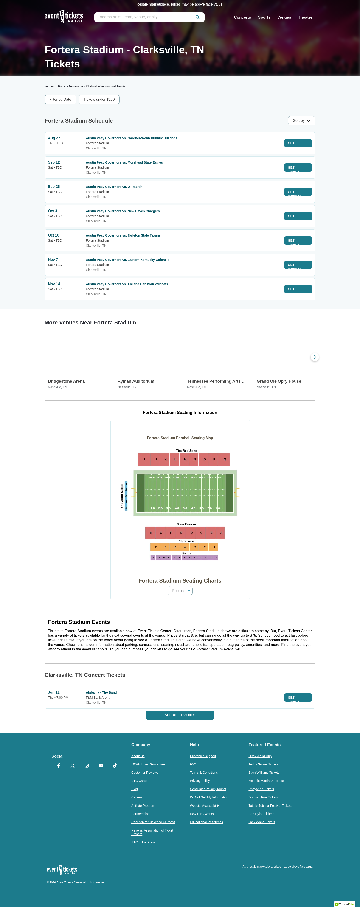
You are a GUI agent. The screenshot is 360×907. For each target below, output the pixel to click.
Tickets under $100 (99, 99)
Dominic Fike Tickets (263, 797)
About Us (138, 756)
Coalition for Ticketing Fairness (153, 822)
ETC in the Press (143, 842)
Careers (137, 797)
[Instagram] (87, 766)
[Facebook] (58, 766)
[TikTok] (115, 766)
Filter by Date (60, 99)
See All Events (179, 715)
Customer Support (203, 756)
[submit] (197, 17)
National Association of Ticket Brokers (152, 832)
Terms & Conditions (204, 772)
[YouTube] (101, 766)
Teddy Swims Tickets (263, 764)
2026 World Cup (260, 756)
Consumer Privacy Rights (208, 789)
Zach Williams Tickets (263, 772)
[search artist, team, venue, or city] (149, 17)
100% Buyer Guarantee (148, 764)
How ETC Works (202, 814)
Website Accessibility (205, 805)
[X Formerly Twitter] (73, 766)
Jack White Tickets (261, 822)
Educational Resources (206, 822)
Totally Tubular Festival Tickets (270, 805)
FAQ (193, 764)
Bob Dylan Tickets (261, 814)
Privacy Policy (200, 781)
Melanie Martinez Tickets (266, 781)
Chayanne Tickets (261, 789)
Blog (134, 789)
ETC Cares (139, 781)
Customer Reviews (144, 772)
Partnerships (140, 814)
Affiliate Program (143, 805)
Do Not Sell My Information (209, 797)
